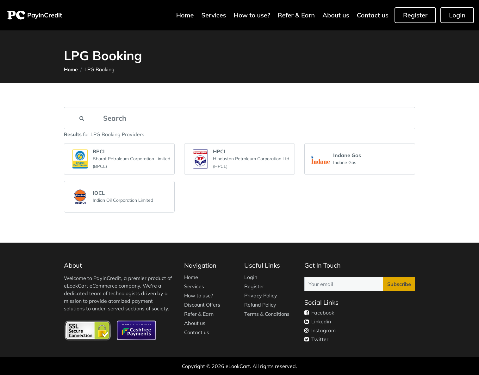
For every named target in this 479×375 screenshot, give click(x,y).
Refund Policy (260, 305)
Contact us (373, 15)
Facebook (319, 312)
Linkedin (317, 321)
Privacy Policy (260, 295)
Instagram (320, 330)
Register (415, 15)
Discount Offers (202, 305)
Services (213, 15)
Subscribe (399, 284)
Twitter (316, 339)
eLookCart (238, 366)
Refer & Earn (296, 15)
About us (335, 15)
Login (457, 15)
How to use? (252, 15)
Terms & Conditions (266, 314)
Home (186, 14)
